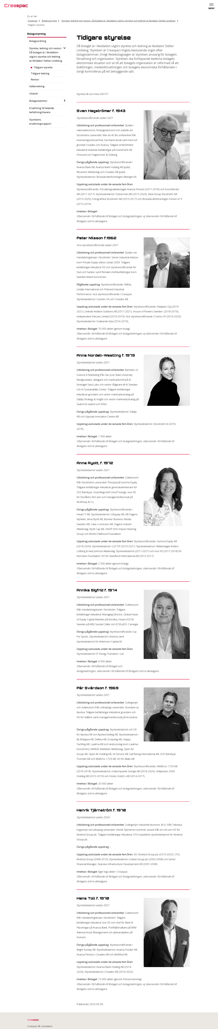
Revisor (35, 79)
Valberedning (37, 86)
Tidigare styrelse (36, 24)
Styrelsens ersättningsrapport (40, 121)
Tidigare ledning (40, 73)
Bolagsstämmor (38, 101)
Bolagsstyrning (49, 20)
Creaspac (32, 20)
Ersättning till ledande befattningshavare (41, 110)
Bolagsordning (37, 41)
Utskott (33, 93)
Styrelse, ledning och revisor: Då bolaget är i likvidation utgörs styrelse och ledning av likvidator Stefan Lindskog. (118, 20)
